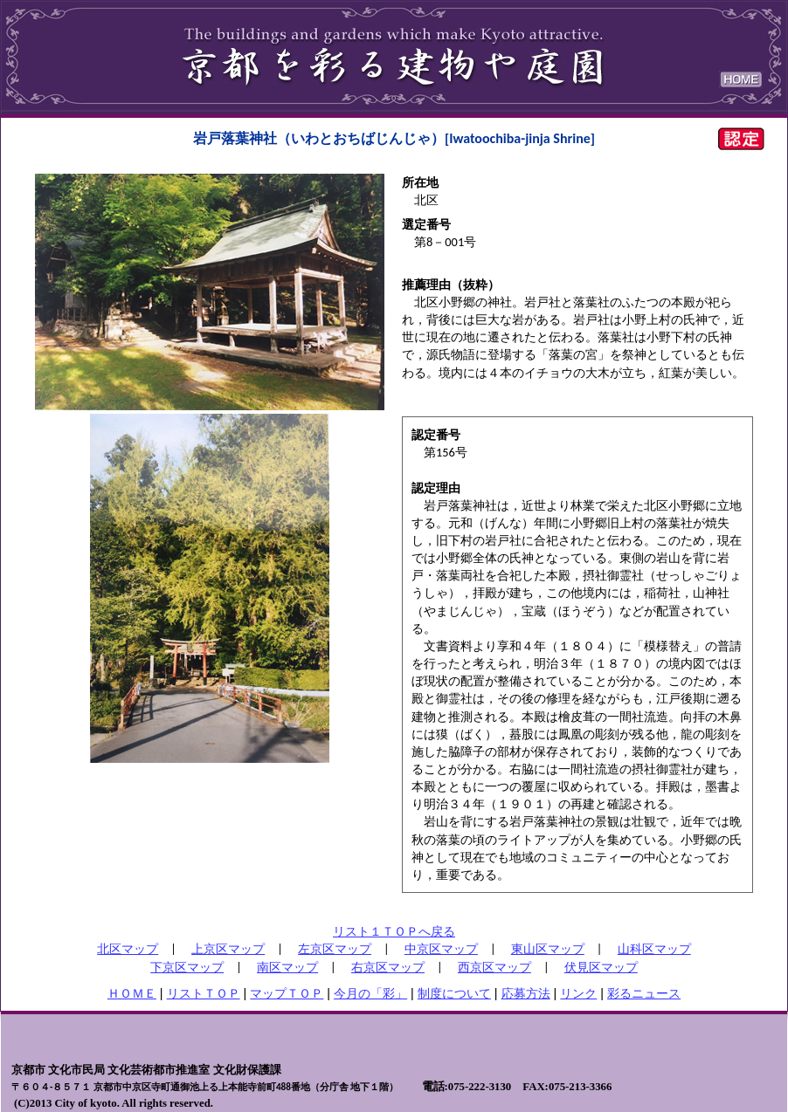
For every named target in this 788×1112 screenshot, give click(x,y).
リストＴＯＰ (203, 993)
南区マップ (287, 967)
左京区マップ (334, 949)
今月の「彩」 (370, 993)
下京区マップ (187, 967)
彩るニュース (644, 993)
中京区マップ (441, 949)
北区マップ (127, 949)
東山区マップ (547, 949)
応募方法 (525, 993)
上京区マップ (228, 949)
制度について (454, 993)
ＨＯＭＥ (131, 993)
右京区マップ (388, 967)
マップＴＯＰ (286, 993)
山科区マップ (654, 949)
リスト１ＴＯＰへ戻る (394, 931)
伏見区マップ (601, 967)
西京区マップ (494, 967)
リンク (578, 993)
